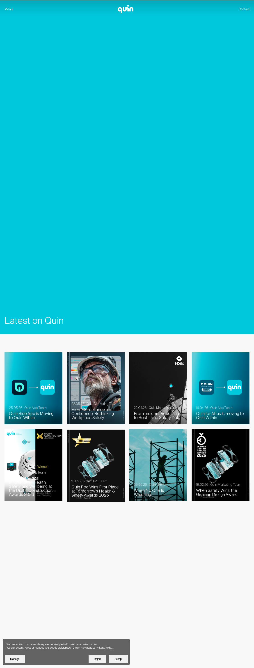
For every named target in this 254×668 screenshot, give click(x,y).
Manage (14, 659)
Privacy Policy (104, 647)
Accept (118, 659)
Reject (97, 659)
